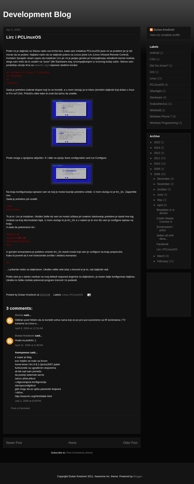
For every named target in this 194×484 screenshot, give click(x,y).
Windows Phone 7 (161, 116)
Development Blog (37, 14)
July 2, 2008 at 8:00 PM (28, 400)
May (160, 199)
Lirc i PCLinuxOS (167, 249)
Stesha (19, 315)
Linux (65, 294)
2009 (157, 168)
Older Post (130, 442)
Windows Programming (164, 122)
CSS (152, 59)
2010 (157, 163)
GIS (152, 72)
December (163, 178)
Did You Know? (159, 65)
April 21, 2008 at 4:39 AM (29, 345)
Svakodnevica (158, 103)
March (161, 256)
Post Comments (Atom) (79, 452)
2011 (157, 158)
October (162, 189)
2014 (157, 147)
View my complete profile (165, 34)
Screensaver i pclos (165, 228)
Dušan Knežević (25, 335)
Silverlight (156, 91)
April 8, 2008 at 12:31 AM (29, 328)
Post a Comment (20, 408)
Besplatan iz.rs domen (165, 211)
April (160, 205)
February (163, 261)
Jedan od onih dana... (165, 237)
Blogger (137, 476)
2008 (157, 174)
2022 (157, 142)
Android (154, 52)
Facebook (162, 244)
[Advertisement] (71, 425)
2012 (157, 152)
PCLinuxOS (76, 294)
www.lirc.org (41, 65)
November (163, 184)
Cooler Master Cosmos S (165, 220)
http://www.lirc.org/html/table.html (33, 396)
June (160, 194)
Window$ (155, 110)
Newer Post (14, 442)
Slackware (156, 97)
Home (72, 442)
